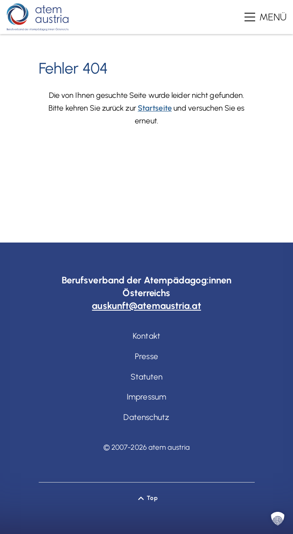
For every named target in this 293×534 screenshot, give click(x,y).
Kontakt (146, 336)
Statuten (147, 377)
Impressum (146, 397)
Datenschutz (146, 417)
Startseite (155, 108)
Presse (146, 356)
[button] (277, 518)
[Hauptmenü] (265, 17)
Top (152, 498)
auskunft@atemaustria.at (146, 305)
